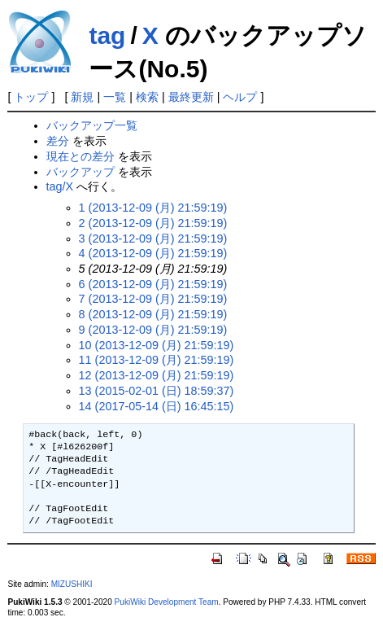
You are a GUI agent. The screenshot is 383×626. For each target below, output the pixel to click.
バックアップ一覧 (91, 125)
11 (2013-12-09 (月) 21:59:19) (156, 359)
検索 (147, 96)
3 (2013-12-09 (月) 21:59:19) (153, 238)
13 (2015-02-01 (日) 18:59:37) (156, 390)
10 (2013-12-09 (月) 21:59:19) (156, 345)
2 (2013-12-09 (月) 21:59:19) (153, 223)
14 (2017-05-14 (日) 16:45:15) (156, 406)
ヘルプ (240, 96)
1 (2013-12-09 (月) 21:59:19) (153, 207)
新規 (82, 96)
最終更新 (191, 96)
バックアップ (80, 171)
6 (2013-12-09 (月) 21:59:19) (153, 284)
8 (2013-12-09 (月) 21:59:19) (153, 314)
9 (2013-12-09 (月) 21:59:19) (153, 329)
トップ (31, 96)
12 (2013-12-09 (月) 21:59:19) (156, 375)
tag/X (60, 186)
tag (107, 35)
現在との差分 (80, 156)
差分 (57, 140)
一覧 (114, 96)
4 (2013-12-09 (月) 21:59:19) (153, 253)
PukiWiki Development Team (167, 602)
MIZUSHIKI (72, 584)
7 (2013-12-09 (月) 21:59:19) (153, 298)
